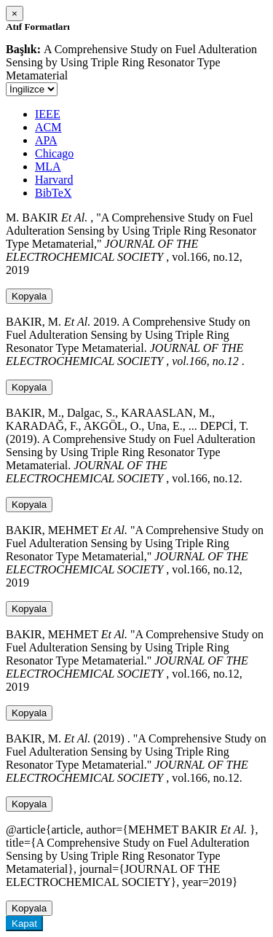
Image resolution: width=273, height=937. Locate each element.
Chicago (54, 153)
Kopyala (29, 296)
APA (46, 140)
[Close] (14, 13)
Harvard (54, 179)
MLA (48, 166)
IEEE (47, 114)
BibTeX (53, 193)
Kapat (24, 923)
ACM (48, 127)
